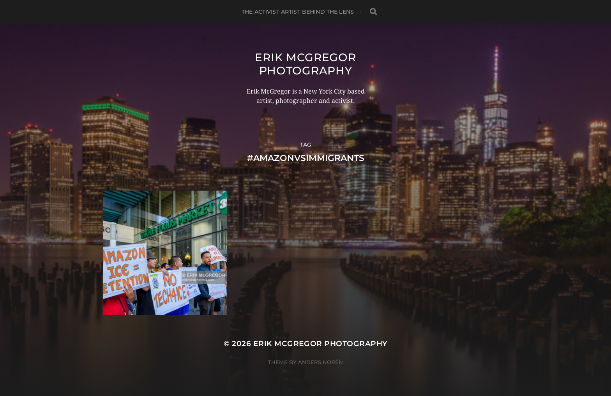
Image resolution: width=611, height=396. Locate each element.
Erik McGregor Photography (305, 64)
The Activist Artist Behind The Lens (298, 11)
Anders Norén (320, 362)
